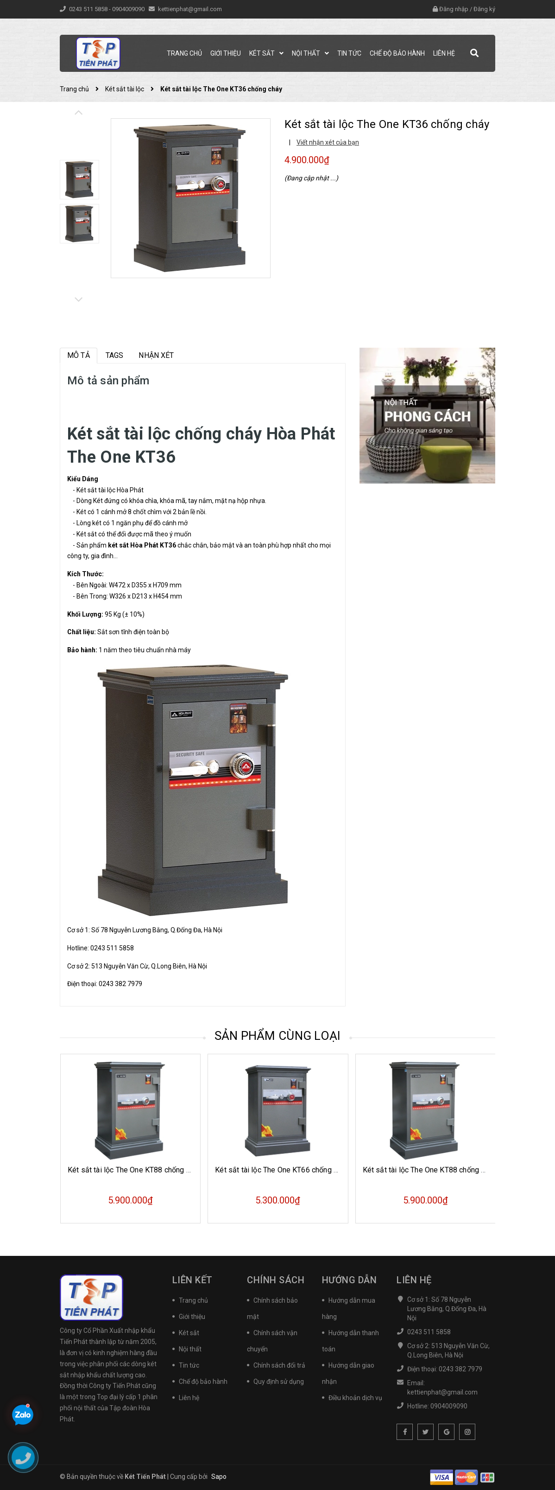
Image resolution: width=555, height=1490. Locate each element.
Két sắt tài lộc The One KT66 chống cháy (281, 1169)
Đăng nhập (453, 9)
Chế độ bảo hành (203, 1381)
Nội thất (190, 1349)
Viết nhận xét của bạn (327, 142)
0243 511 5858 (89, 9)
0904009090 (129, 9)
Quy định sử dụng (278, 1381)
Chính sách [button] (275, 1280)
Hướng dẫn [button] (349, 1280)
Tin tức (189, 1365)
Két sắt (189, 1333)
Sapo (219, 1476)
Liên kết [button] (192, 1280)
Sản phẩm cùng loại (277, 1036)
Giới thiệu (192, 1316)
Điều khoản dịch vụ (355, 1397)
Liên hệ (189, 1397)
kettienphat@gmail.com (190, 9)
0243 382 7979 (120, 983)
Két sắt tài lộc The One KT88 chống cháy (134, 1169)
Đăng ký (484, 9)
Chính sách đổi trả (279, 1365)
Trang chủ (193, 1300)
